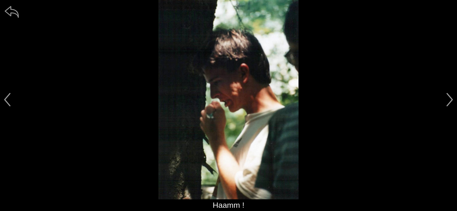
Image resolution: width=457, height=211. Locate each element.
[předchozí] (7, 99)
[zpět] (12, 12)
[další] (449, 99)
